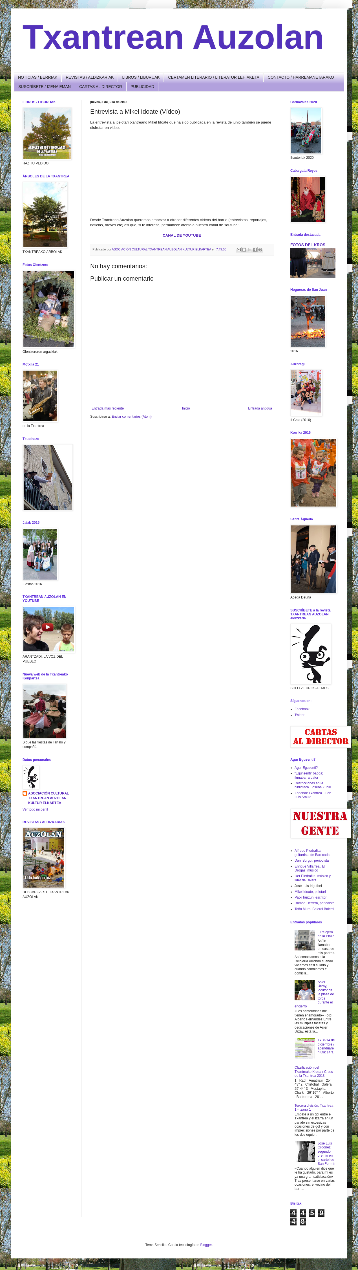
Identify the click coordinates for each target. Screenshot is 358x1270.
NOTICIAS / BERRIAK (37, 77)
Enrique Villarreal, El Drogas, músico (310, 868)
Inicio (186, 408)
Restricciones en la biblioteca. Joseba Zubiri (313, 785)
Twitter (299, 715)
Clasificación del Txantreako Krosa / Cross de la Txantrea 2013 (314, 1072)
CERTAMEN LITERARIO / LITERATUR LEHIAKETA (213, 77)
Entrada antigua (260, 408)
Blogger (206, 1245)
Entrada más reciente (108, 408)
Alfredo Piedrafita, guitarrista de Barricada (312, 853)
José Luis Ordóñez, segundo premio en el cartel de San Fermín (326, 1153)
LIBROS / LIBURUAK (141, 77)
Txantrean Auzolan (173, 37)
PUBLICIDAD (142, 86)
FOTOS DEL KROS (307, 245)
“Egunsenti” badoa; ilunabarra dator (309, 775)
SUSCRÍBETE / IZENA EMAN (44, 86)
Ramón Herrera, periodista (314, 903)
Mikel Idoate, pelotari (310, 892)
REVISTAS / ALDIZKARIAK (90, 77)
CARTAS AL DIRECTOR (100, 86)
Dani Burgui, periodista (312, 860)
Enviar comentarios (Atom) (132, 417)
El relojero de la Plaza (326, 934)
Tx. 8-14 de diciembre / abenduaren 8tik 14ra (326, 1046)
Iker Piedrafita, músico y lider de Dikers (313, 878)
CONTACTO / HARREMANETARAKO (301, 77)
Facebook (302, 709)
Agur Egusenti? (306, 768)
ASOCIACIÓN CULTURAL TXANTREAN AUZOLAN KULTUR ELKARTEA (48, 798)
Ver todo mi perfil (35, 809)
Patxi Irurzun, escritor (310, 897)
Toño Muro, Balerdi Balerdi (314, 909)
